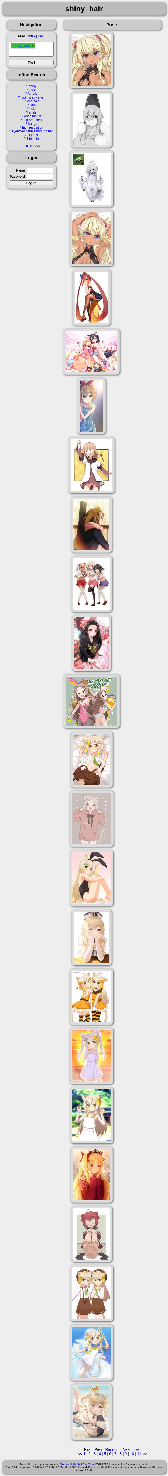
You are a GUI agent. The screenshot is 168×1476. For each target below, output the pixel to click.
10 (132, 1454)
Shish (76, 1464)
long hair (32, 101)
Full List (27, 146)
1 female (32, 139)
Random (112, 1449)
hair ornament (32, 120)
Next (41, 36)
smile (32, 112)
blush (32, 90)
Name (20, 170)
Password (17, 176)
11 (139, 1454)
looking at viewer (33, 97)
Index (31, 36)
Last (136, 1449)
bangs (32, 124)
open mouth (32, 116)
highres (32, 135)
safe (33, 105)
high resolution (32, 127)
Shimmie (64, 1464)
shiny (32, 86)
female (32, 94)
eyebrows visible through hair (32, 131)
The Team (89, 1464)
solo (33, 109)
